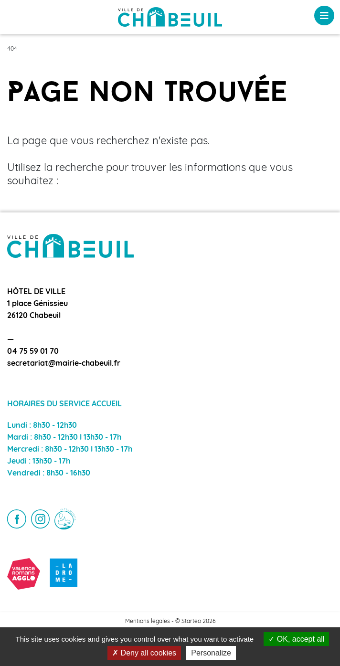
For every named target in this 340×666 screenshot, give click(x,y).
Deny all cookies (144, 653)
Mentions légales (147, 621)
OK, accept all (296, 639)
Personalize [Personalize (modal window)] (211, 653)
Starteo (191, 621)
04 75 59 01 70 (33, 352)
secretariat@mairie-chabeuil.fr (63, 364)
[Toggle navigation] (324, 15)
